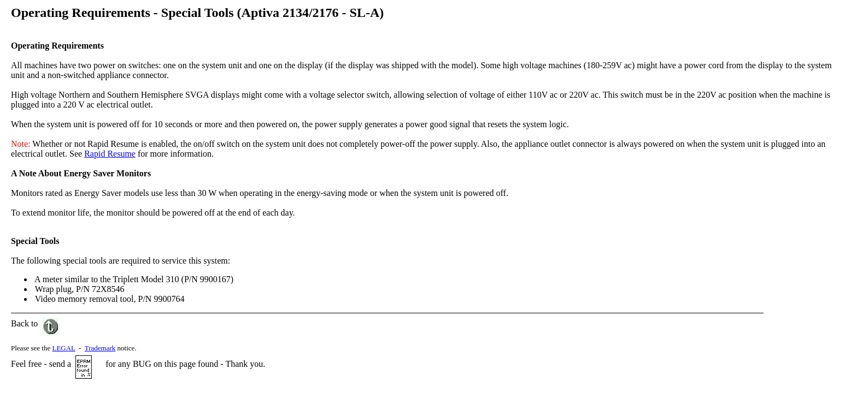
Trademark (100, 348)
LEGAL (63, 348)
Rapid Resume (110, 153)
